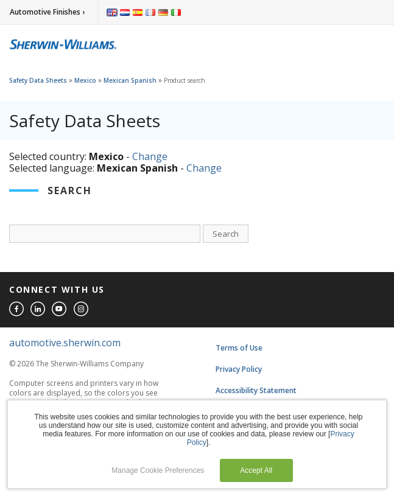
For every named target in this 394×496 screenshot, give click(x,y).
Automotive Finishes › (47, 12)
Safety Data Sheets (38, 80)
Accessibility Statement (256, 390)
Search (226, 233)
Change (149, 156)
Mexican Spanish (130, 80)
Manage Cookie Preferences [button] (157, 470)
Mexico (85, 80)
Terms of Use (239, 348)
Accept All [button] (256, 470)
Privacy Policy (239, 369)
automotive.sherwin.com (65, 342)
